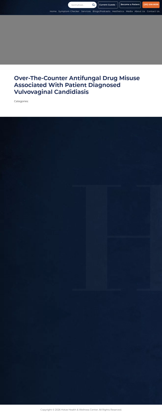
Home (53, 11)
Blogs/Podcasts (101, 11)
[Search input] (81, 5)
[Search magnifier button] (94, 5)
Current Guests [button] (107, 5)
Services (86, 11)
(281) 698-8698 (151, 5)
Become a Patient (130, 5)
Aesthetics (118, 11)
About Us (140, 11)
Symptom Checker (68, 11)
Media (129, 11)
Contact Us (153, 11)
